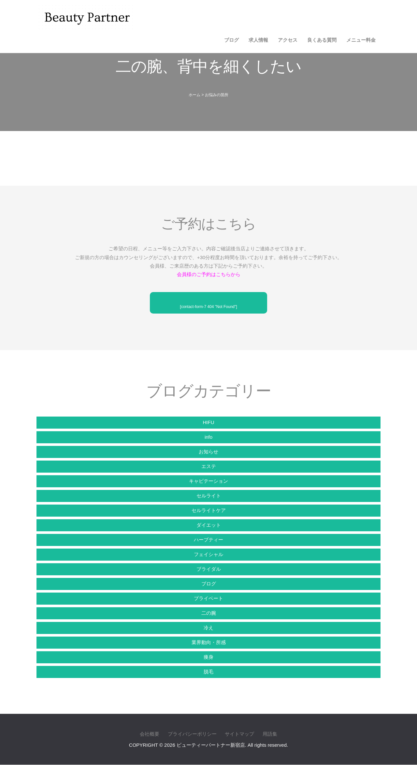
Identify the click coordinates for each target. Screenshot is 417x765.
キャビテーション (208, 481)
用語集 (270, 734)
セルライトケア (209, 510)
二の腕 (208, 613)
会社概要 (149, 734)
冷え (208, 627)
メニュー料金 (361, 40)
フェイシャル (208, 554)
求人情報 (258, 40)
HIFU (208, 422)
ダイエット (208, 525)
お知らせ (208, 451)
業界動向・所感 (209, 642)
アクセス (287, 40)
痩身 (208, 657)
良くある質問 (322, 40)
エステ (208, 466)
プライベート (208, 598)
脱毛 (208, 671)
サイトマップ (239, 734)
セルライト (208, 495)
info (208, 437)
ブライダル (208, 569)
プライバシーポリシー (192, 734)
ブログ (231, 40)
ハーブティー (208, 539)
